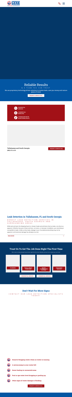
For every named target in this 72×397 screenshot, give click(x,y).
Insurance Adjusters (48, 254)
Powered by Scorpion (12, 279)
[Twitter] (36, 266)
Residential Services (27, 146)
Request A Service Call (36, 23)
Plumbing (13, 138)
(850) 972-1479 (11, 78)
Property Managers (34, 254)
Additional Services (59, 139)
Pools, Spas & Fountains (28, 139)
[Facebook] (32, 266)
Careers (24, 254)
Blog (19, 254)
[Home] (13, 3)
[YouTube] (40, 266)
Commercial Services (44, 146)
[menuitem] (30, 275)
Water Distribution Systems (44, 139)
